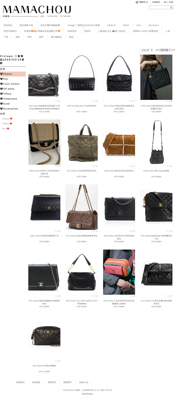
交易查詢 (156, 2)
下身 (6, 37)
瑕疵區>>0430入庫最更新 (145, 31)
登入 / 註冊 (168, 2)
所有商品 (8, 25)
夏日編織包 (56, 37)
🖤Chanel (6, 74)
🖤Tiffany (6, 94)
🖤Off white (7, 89)
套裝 (41, 37)
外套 (29, 37)
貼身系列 (72, 31)
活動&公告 (84, 382)
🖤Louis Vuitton (10, 84)
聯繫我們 (52, 382)
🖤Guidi (5, 104)
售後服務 (36, 382)
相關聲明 (67, 382)
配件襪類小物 (26, 25)
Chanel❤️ (7, 119)
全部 (2, 69)
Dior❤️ (5, 128)
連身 (17, 37)
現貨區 (87, 31)
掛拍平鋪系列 (10, 31)
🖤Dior (4, 79)
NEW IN (111, 25)
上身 (168, 31)
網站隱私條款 (87, 394)
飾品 (71, 37)
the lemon (153, 25)
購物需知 (20, 382)
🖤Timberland (8, 99)
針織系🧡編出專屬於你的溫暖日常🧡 (42, 31)
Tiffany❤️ (7, 124)
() (141, 2)
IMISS (126, 25)
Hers (138, 25)
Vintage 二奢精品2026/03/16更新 (84, 25)
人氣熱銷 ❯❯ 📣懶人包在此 (112, 31)
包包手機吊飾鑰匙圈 (50, 25)
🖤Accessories (9, 108)
